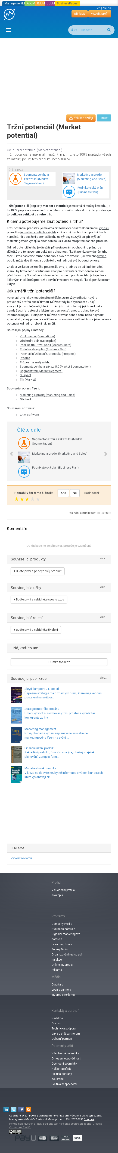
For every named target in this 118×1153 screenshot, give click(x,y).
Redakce (57, 1018)
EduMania (43, 3)
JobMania (53, 3)
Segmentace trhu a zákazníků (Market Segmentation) (55, 366)
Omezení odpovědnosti (66, 1058)
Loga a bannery (61, 989)
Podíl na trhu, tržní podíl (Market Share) (45, 345)
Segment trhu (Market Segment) (41, 371)
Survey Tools (60, 949)
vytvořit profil (99, 13)
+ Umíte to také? (59, 662)
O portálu (57, 984)
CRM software (29, 414)
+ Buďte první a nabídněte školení (36, 629)
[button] (9, 451)
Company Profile (62, 923)
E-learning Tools (62, 944)
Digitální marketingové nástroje (66, 936)
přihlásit (79, 13)
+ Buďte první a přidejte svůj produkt (38, 571)
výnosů (104, 228)
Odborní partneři (62, 1038)
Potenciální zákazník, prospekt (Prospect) (48, 353)
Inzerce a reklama (63, 994)
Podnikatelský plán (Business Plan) (43, 349)
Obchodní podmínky (64, 1063)
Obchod (57, 1023)
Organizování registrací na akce (67, 957)
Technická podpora (64, 1028)
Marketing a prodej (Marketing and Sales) (47, 395)
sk (109, 8)
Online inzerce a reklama (62, 967)
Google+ (89, 1119)
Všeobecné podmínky (65, 1053)
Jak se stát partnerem (66, 1033)
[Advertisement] (60, 72)
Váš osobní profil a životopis (63, 892)
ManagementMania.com (53, 1115)
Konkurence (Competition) (37, 336)
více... (103, 558)
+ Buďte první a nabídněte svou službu (39, 599)
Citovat (104, 118)
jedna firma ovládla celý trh (38, 232)
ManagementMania (17, 3)
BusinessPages (67, 3)
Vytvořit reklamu (21, 858)
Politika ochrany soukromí (62, 1076)
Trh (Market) (28, 379)
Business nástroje (63, 929)
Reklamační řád (61, 1068)
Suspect (25, 375)
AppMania (34, 3)
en (98, 8)
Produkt (25, 358)
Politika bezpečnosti (64, 1084)
